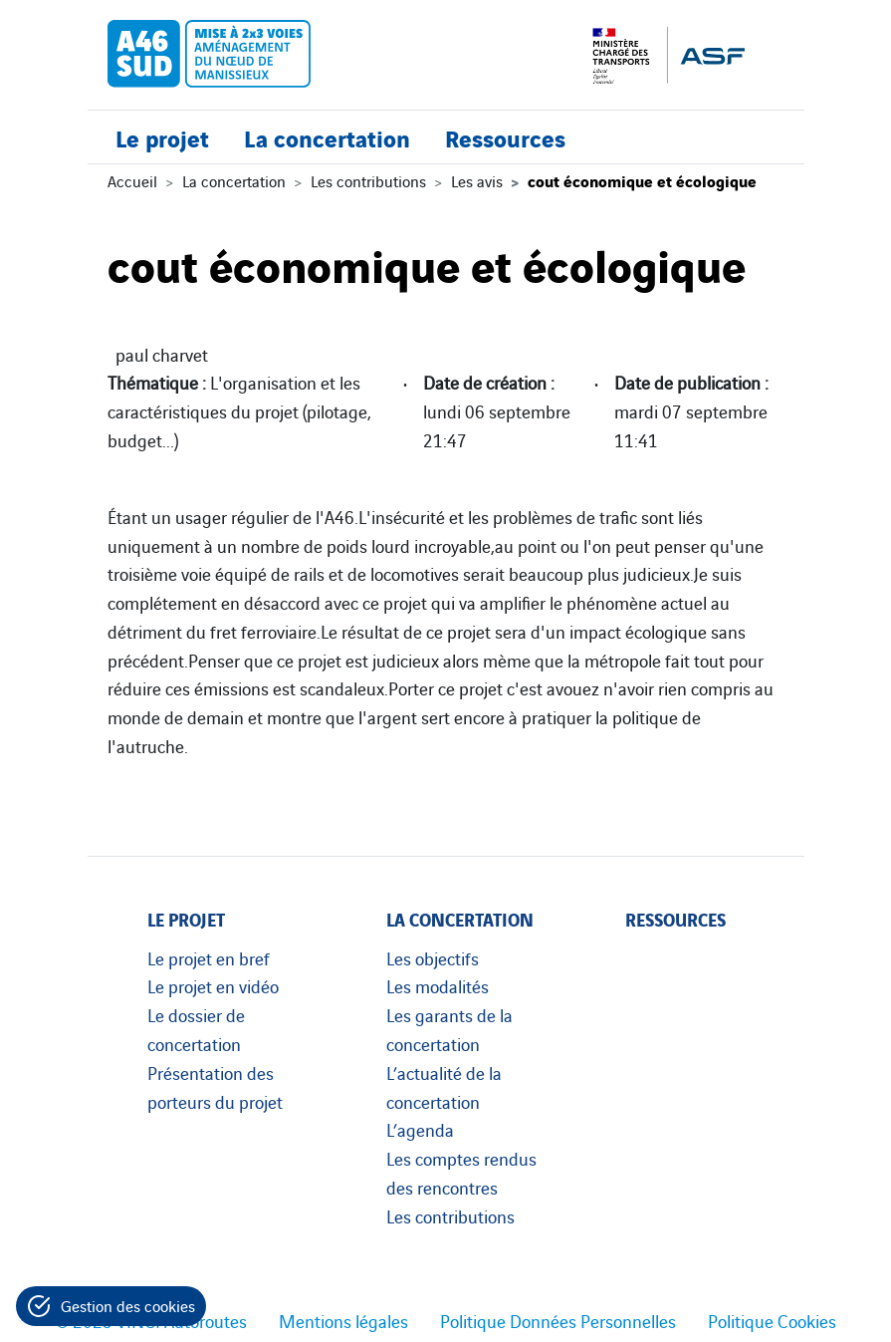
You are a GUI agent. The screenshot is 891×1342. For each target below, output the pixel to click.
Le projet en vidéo (213, 985)
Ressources (505, 137)
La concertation (327, 137)
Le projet (162, 137)
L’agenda (420, 1129)
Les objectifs (432, 957)
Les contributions (368, 180)
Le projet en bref (208, 957)
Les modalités (437, 985)
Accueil (132, 180)
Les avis (477, 180)
